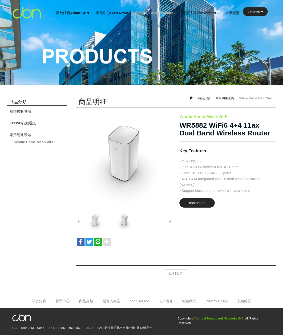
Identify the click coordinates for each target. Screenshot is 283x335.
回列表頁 (176, 273)
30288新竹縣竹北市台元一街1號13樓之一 (124, 328)
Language (255, 11)
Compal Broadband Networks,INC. (27, 13)
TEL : (15, 328)
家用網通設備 (20, 135)
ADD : (90, 328)
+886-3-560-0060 (69, 328)
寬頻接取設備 (20, 111)
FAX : (53, 328)
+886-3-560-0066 (32, 328)
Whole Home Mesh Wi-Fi (34, 142)
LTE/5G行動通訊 (23, 123)
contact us (197, 203)
